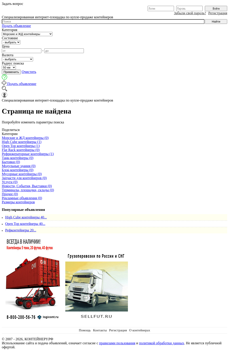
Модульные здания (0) (19, 166)
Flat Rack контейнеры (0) (21, 150)
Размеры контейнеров (18, 202)
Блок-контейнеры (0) (17, 170)
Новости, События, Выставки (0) (27, 186)
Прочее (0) (10, 194)
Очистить (29, 72)
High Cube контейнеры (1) (21, 142)
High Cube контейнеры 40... (26, 217)
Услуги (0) (9, 182)
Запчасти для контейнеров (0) (24, 178)
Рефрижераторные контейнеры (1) (28, 154)
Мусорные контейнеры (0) (22, 174)
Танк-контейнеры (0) (17, 158)
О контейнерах (139, 330)
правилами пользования (117, 343)
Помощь (85, 330)
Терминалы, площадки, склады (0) (28, 190)
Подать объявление (16, 26)
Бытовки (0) (11, 162)
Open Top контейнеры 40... (25, 224)
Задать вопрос (12, 4)
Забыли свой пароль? (190, 13)
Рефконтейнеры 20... (20, 230)
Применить (11, 72)
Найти (216, 21)
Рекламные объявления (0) (22, 198)
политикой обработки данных (161, 343)
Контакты (100, 330)
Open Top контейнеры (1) (21, 146)
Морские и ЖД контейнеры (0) (25, 138)
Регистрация (217, 13)
